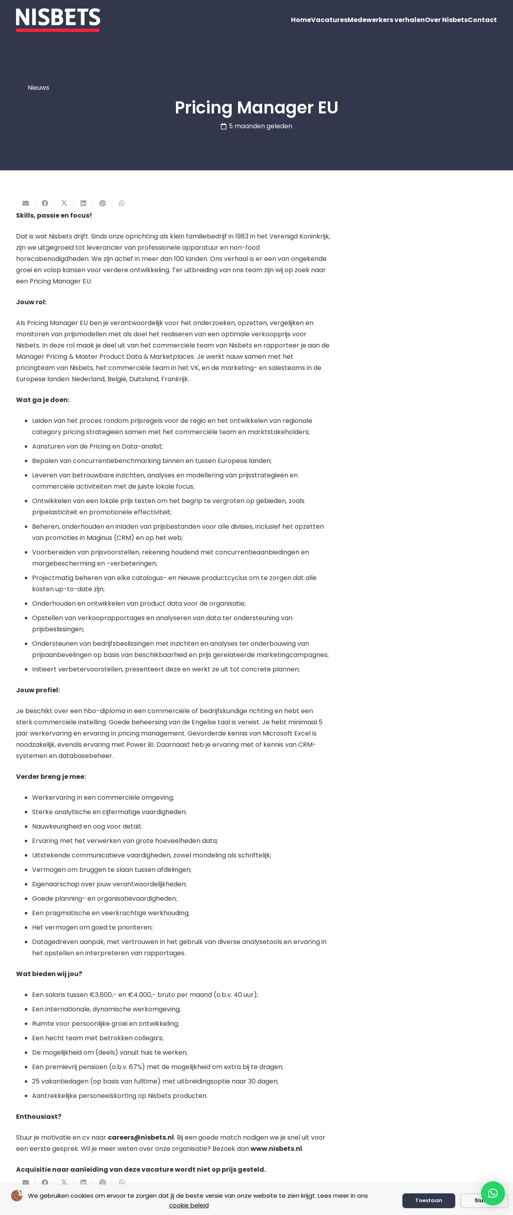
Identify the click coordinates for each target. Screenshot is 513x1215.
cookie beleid (189, 1205)
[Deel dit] (45, 203)
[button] (493, 1193)
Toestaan (428, 1200)
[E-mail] (25, 203)
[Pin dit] (102, 203)
